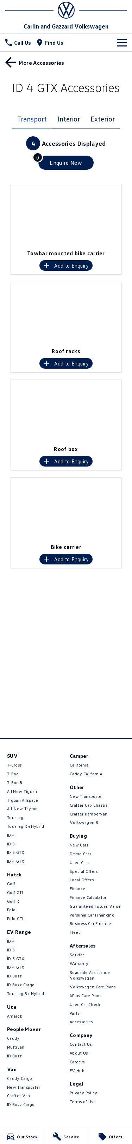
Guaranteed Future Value (95, 906)
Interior (68, 118)
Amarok (14, 1016)
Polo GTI (15, 918)
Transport (31, 118)
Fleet (75, 932)
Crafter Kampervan (88, 814)
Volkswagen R (84, 822)
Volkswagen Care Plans (93, 986)
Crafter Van (18, 1095)
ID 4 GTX (16, 861)
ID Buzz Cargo (20, 984)
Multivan (16, 1047)
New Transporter (23, 1087)
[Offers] (110, 1136)
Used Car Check (85, 1004)
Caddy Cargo (19, 1078)
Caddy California (86, 773)
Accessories (81, 1021)
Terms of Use (83, 1101)
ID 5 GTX (16, 852)
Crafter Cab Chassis (88, 805)
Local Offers (82, 879)
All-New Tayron (22, 808)
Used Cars (79, 862)
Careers (77, 1061)
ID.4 (11, 835)
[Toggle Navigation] (122, 42)
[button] (66, 215)
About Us (79, 1053)
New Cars (79, 845)
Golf (11, 883)
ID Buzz (14, 976)
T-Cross (14, 765)
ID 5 (11, 843)
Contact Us (81, 1044)
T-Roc (13, 773)
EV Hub (77, 1070)
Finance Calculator (88, 897)
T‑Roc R (14, 782)
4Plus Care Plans (85, 995)
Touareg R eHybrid (25, 826)
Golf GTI (15, 892)
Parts (75, 1013)
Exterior (102, 118)
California (79, 765)
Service (77, 954)
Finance (77, 888)
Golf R (13, 901)
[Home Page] (66, 10)
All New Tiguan (22, 791)
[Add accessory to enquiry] (66, 265)
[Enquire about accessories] (66, 163)
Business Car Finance (90, 923)
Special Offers (84, 871)
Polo (11, 909)
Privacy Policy (83, 1092)
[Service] (66, 1136)
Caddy (13, 1038)
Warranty (79, 963)
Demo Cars (80, 853)
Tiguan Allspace (22, 800)
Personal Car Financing (92, 915)
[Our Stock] (22, 1136)
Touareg (15, 817)
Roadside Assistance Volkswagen (90, 975)
